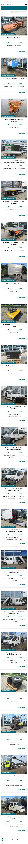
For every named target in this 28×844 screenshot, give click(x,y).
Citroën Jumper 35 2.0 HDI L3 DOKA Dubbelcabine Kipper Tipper (14, 653)
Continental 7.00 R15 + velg (14, 694)
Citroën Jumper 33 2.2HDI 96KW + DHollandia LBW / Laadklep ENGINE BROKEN (14, 530)
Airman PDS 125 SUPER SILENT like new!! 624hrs (14, 78)
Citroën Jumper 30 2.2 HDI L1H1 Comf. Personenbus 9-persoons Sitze (14, 448)
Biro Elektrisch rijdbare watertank (14, 366)
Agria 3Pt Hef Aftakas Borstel (14, 37)
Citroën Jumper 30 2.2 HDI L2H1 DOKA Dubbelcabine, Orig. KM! (14, 489)
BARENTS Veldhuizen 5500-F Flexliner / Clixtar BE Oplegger (14, 202)
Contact (7, 42)
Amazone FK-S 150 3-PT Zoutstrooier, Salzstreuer (14, 120)
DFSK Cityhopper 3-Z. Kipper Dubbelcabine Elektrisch (14, 817)
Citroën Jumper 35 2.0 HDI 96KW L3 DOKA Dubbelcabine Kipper (14, 571)
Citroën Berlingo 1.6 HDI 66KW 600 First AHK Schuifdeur (14, 407)
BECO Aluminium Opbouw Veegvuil (14, 284)
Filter (14, 8)
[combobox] (18, 12)
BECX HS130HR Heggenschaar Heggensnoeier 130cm (14, 325)
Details (20, 42)
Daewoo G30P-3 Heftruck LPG (14, 735)
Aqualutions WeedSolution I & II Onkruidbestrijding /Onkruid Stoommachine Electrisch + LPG (14, 161)
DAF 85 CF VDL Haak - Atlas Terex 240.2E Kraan (14, 776)
